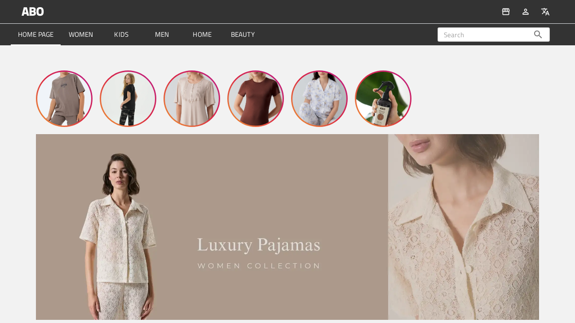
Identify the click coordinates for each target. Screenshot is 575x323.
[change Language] (545, 12)
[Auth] (526, 12)
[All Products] (506, 12)
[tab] (36, 34)
